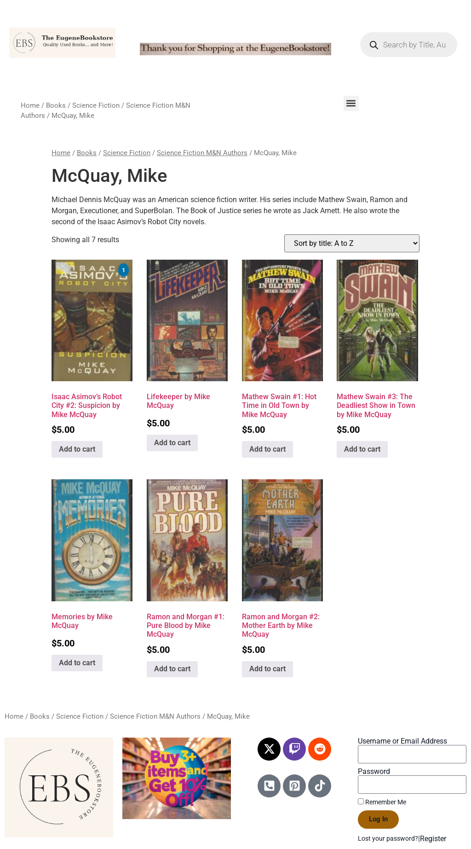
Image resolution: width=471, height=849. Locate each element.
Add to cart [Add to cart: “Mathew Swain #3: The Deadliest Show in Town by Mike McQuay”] (362, 449)
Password (374, 771)
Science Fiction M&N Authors (202, 153)
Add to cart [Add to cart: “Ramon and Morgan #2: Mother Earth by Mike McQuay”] (267, 668)
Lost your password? (388, 838)
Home (30, 105)
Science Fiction (96, 105)
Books (56, 105)
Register (433, 838)
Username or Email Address (402, 741)
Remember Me (382, 802)
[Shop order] (351, 243)
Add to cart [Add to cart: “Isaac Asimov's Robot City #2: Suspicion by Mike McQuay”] (77, 449)
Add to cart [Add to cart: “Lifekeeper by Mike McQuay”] (172, 442)
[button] (351, 103)
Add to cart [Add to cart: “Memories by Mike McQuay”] (77, 662)
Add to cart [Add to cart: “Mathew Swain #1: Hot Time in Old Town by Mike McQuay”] (267, 449)
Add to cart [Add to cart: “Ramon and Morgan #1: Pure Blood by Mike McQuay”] (172, 668)
